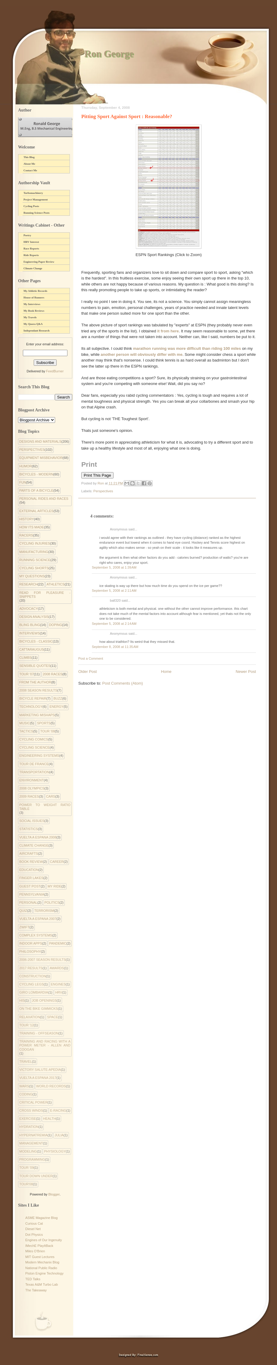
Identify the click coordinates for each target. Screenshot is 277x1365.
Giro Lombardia (33, 992)
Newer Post (246, 671)
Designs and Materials (40, 441)
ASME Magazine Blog (41, 1218)
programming (32, 1159)
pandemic (57, 943)
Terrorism (44, 910)
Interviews (29, 633)
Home (166, 671)
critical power (33, 1102)
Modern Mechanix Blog (42, 1262)
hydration (29, 1126)
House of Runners (33, 297)
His (22, 1000)
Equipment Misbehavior (41, 458)
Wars (24, 1086)
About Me (29, 163)
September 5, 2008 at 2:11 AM (114, 590)
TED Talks (32, 1279)
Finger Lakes (31, 878)
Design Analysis (34, 616)
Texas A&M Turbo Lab (41, 1284)
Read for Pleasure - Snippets (44, 594)
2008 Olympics (32, 788)
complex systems (35, 935)
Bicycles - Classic (36, 641)
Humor (25, 466)
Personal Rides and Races (43, 498)
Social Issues (31, 821)
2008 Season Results (38, 690)
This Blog (29, 157)
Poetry (27, 235)
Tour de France (34, 764)
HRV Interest (31, 241)
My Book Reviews (33, 310)
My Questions (32, 576)
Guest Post (30, 886)
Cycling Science (34, 747)
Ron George (109, 53)
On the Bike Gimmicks (38, 1008)
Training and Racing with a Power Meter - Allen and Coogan (44, 1045)
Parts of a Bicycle (36, 490)
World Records (51, 1086)
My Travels (29, 317)
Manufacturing (33, 552)
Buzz (58, 698)
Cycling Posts (31, 206)
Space (52, 1017)
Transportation (34, 772)
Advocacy (28, 608)
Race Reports (31, 248)
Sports (44, 723)
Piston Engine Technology (44, 1273)
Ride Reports (31, 255)
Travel (25, 1061)
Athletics (56, 584)
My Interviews (31, 304)
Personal (28, 902)
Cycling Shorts (34, 568)
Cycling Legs (31, 984)
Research (28, 584)
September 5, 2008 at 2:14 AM (114, 623)
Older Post (87, 671)
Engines (58, 984)
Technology (30, 706)
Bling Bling (29, 625)
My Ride (54, 886)
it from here (167, 331)
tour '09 (26, 1167)
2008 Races (52, 674)
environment (31, 780)
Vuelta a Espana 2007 (38, 919)
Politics (51, 902)
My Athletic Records (35, 290)
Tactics (26, 731)
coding (26, 1094)
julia (59, 1135)
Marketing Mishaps (37, 715)
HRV (58, 992)
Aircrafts (28, 853)
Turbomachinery (33, 192)
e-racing (58, 1110)
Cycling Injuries (34, 543)
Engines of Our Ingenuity (43, 1240)
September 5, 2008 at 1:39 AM (114, 567)
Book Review (31, 861)
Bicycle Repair (32, 698)
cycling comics (33, 739)
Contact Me (30, 170)
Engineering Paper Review (38, 261)
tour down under (36, 1176)
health (49, 1118)
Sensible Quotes (34, 665)
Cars (50, 796)
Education (29, 870)
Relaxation (29, 1017)
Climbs (25, 657)
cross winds (31, 1110)
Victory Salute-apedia (40, 1069)
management (31, 1143)
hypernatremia (33, 1135)
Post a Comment (90, 658)
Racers (26, 535)
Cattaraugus (31, 649)
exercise (27, 1118)
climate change (33, 845)
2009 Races (29, 796)
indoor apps (30, 943)
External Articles (36, 511)
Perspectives (103, 491)
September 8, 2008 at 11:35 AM (115, 647)
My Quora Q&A (33, 323)
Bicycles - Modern (36, 474)
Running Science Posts (36, 212)
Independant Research (36, 330)
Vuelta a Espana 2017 (38, 1077)
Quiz (23, 910)
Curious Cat (34, 1223)
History (26, 519)
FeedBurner (55, 371)
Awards (57, 968)
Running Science (34, 560)
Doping (55, 625)
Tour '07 (26, 674)
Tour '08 (47, 731)
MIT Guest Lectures (39, 1257)
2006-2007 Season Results (42, 959)
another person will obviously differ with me (141, 354)
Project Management (35, 199)
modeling (28, 1151)
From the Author (35, 682)
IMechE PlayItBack (39, 1245)
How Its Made (31, 527)
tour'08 (26, 1184)
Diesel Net (33, 1229)
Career (57, 861)
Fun (22, 482)
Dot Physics (34, 1234)
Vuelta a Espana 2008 (38, 837)
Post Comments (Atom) (122, 683)
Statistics (28, 829)
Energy (56, 706)
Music (24, 723)
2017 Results (30, 968)
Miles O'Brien (35, 1251)
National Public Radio (41, 1268)
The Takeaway (36, 1290)
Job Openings (44, 1000)
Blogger (53, 1194)
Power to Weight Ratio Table (44, 807)
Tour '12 (26, 1025)
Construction (32, 976)
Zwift (24, 927)
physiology (55, 1151)
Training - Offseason (38, 1033)
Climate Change (32, 268)
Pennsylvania (31, 894)
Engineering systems (39, 755)
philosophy (30, 951)
